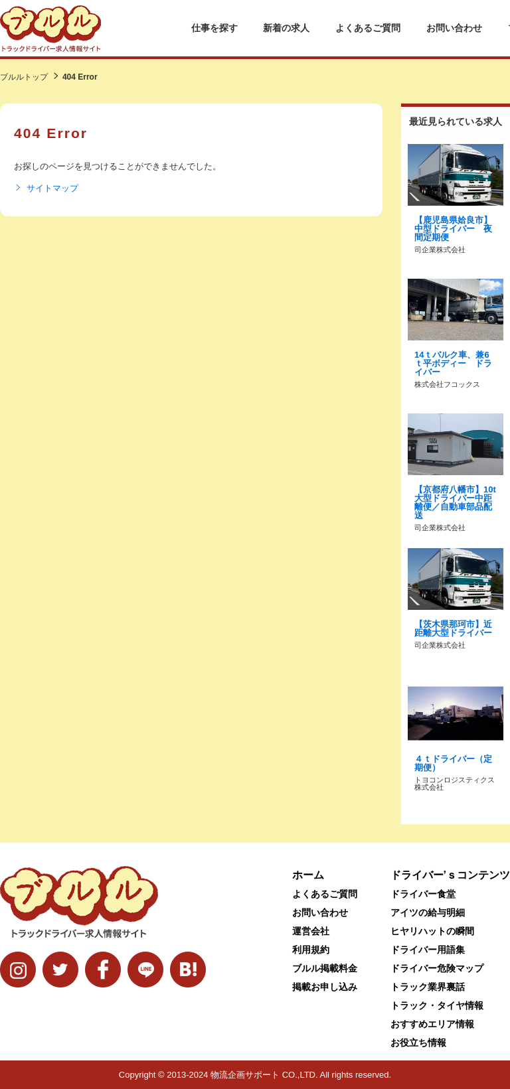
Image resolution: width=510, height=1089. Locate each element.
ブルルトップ (24, 77)
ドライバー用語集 (427, 949)
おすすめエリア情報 (432, 1024)
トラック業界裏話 (427, 986)
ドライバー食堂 (423, 894)
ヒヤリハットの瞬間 (432, 931)
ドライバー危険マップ (436, 968)
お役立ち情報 (418, 1042)
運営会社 (310, 931)
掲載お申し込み (324, 986)
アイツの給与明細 (427, 912)
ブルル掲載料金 (324, 968)
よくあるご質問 (367, 28)
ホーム (308, 875)
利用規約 (310, 949)
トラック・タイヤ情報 (436, 1005)
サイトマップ (46, 188)
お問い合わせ (454, 28)
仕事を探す (214, 28)
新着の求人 (286, 28)
